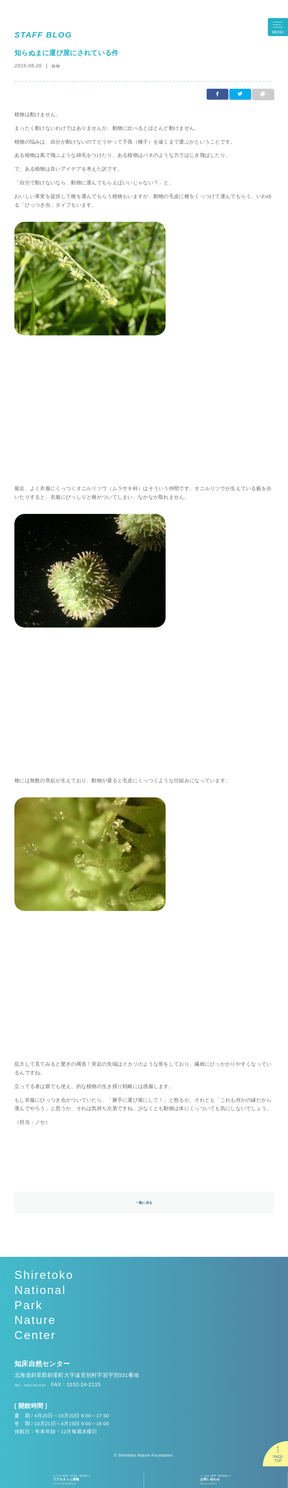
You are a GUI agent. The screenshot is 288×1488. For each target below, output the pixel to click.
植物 (57, 65)
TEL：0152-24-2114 (39, 1387)
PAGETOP (278, 1459)
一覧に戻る (144, 1203)
